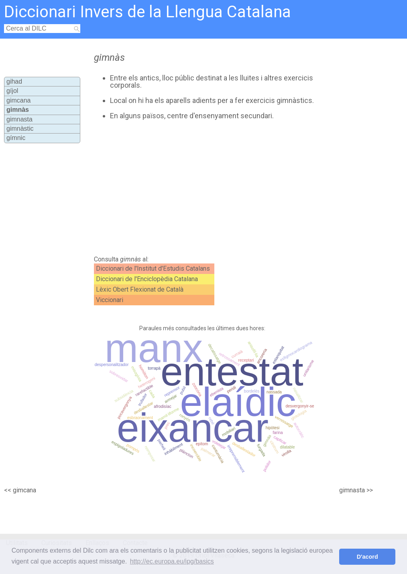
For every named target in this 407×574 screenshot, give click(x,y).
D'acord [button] (367, 556)
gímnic (15, 137)
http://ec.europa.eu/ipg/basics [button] (172, 561)
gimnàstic (20, 128)
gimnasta (19, 119)
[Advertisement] (204, 188)
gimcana (18, 100)
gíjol (12, 90)
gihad (14, 81)
